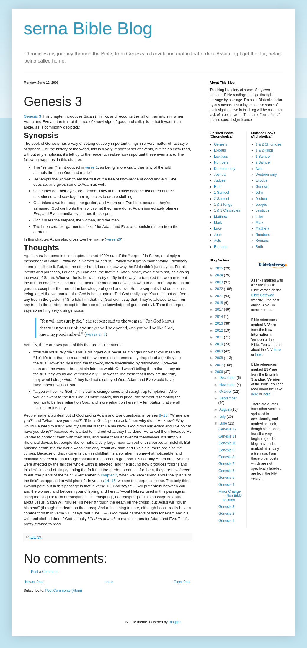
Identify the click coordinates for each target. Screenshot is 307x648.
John (218, 235)
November (228, 385)
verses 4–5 (96, 334)
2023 (219, 282)
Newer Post (34, 582)
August (225, 409)
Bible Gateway (262, 295)
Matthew (220, 217)
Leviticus (221, 156)
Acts (217, 241)
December (228, 378)
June (223, 423)
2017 (219, 309)
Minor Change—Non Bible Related (230, 495)
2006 (219, 372)
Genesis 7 (226, 464)
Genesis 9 (226, 450)
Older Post (182, 582)
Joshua (220, 174)
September (228, 398)
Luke (218, 228)
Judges (220, 180)
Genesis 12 (227, 429)
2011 (219, 337)
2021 (219, 296)
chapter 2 (109, 475)
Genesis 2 (226, 514)
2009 (219, 351)
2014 (219, 317)
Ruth (217, 187)
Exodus (220, 150)
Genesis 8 (226, 457)
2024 (219, 275)
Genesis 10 (227, 443)
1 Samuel (221, 192)
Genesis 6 (226, 471)
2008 (219, 358)
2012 (219, 330)
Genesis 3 (32, 116)
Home (108, 582)
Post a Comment (44, 572)
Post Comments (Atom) (63, 590)
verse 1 (91, 167)
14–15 (110, 480)
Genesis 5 (226, 478)
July (223, 417)
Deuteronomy (224, 169)
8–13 (163, 415)
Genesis (220, 144)
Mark (218, 223)
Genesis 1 (226, 521)
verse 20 (113, 239)
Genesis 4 (226, 485)
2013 (219, 323)
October (226, 391)
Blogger (175, 622)
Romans (220, 247)
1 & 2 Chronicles (227, 210)
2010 (219, 344)
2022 (219, 289)
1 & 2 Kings (223, 205)
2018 (219, 303)
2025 (219, 268)
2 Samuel (221, 199)
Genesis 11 (227, 436)
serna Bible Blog (88, 28)
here (277, 350)
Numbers (221, 162)
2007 (219, 365)
